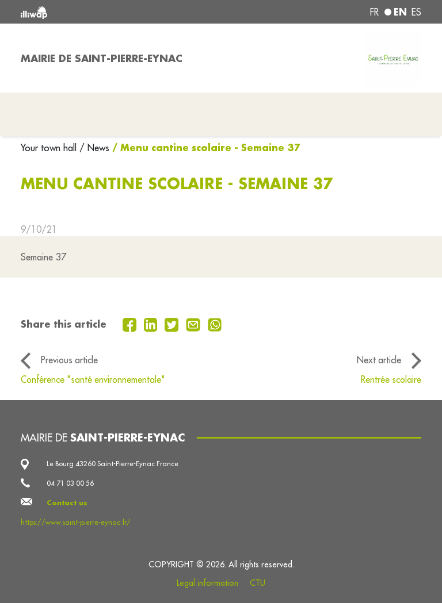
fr (374, 12)
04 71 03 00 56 (70, 483)
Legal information (207, 583)
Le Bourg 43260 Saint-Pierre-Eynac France (112, 463)
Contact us (67, 502)
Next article (379, 360)
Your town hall (50, 147)
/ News (94, 147)
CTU (257, 583)
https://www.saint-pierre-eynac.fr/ (76, 522)
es (416, 12)
